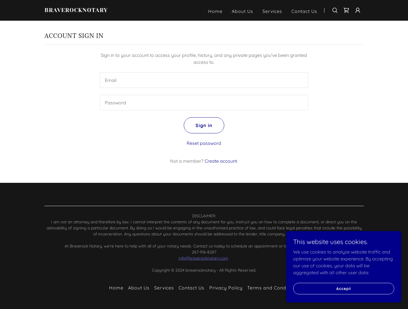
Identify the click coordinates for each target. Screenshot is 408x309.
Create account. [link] (221, 161)
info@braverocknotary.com (203, 258)
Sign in (204, 125)
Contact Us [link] (304, 11)
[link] (100, 10)
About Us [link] (242, 11)
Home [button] (116, 288)
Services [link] (272, 11)
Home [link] (215, 11)
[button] (357, 10)
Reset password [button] (204, 143)
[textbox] (204, 80)
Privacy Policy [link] (226, 288)
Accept (343, 288)
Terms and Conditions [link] (273, 288)
